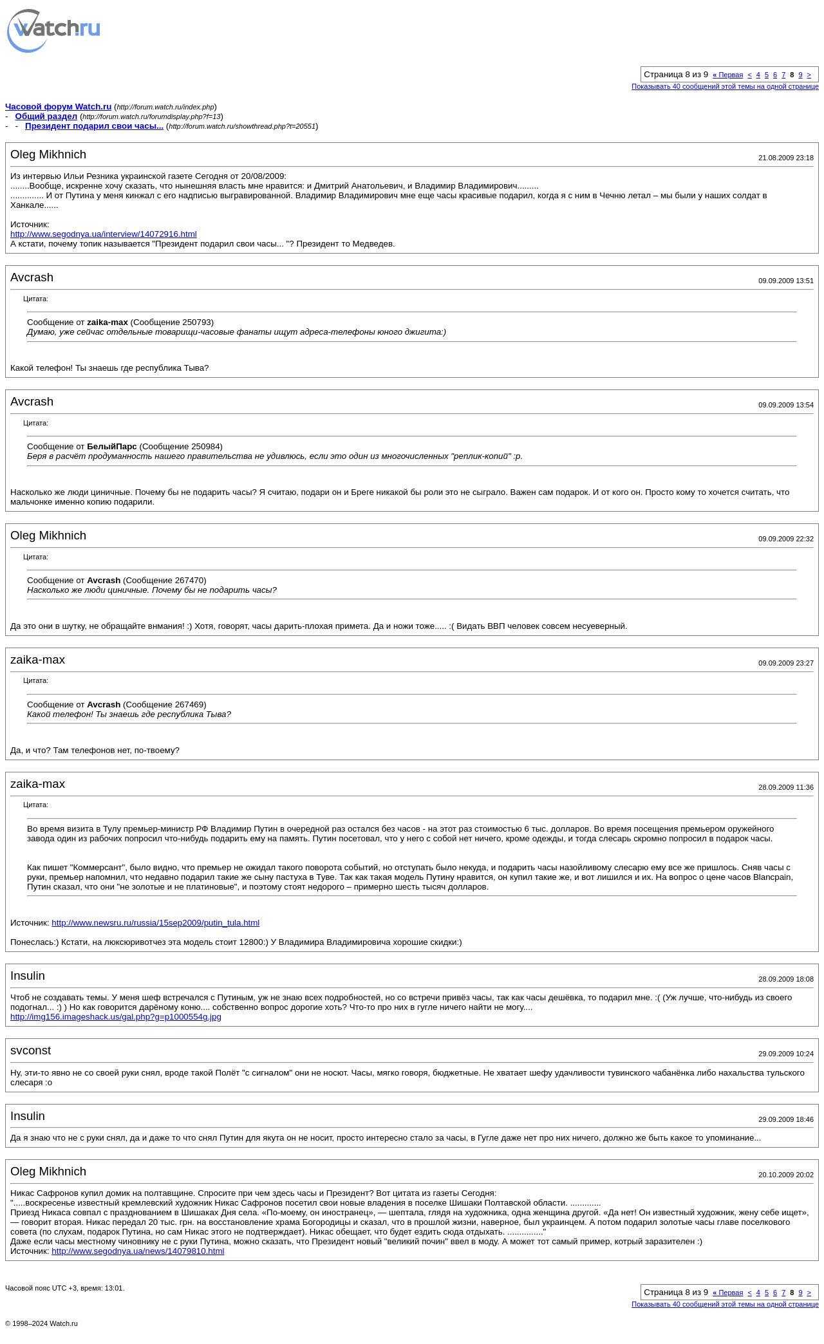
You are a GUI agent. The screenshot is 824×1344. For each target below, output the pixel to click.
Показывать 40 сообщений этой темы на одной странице (725, 86)
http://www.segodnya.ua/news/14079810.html (138, 1251)
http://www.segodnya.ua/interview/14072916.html (103, 234)
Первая (728, 75)
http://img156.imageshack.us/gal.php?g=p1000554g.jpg (115, 1017)
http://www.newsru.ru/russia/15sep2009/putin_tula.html (155, 923)
